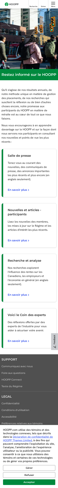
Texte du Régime (12, 386)
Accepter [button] (29, 482)
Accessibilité (9, 416)
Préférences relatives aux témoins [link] (22, 423)
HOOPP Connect (12, 379)
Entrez (43, 6)
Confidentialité (11, 403)
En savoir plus (18, 190)
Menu (53, 6)
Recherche (33, 6)
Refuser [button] (29, 475)
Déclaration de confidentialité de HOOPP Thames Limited (28, 438)
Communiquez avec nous (17, 366)
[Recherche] (34, 3)
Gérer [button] (29, 467)
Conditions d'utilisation (15, 410)
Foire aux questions (13, 373)
